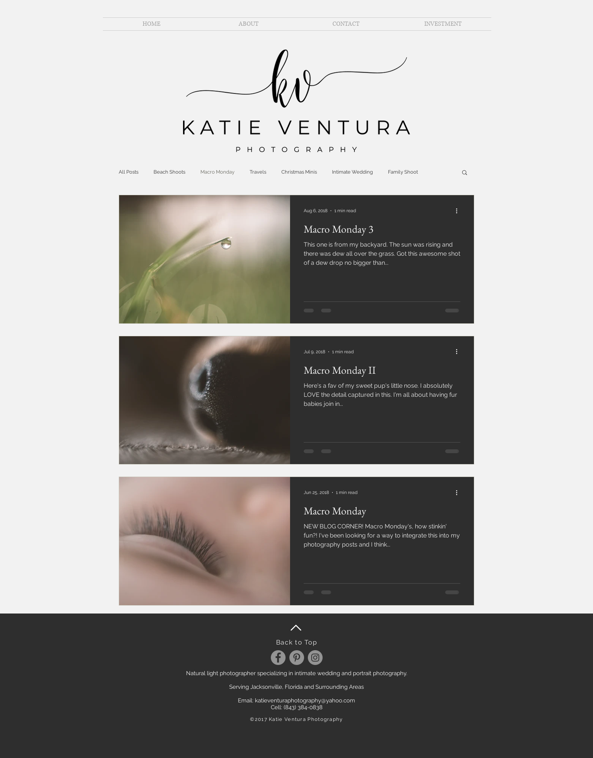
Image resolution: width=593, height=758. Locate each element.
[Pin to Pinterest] (259, 395)
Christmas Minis (299, 172)
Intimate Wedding (352, 172)
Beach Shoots (169, 172)
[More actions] (459, 210)
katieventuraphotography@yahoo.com (305, 700)
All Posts (128, 172)
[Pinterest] (296, 657)
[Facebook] (278, 657)
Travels (258, 172)
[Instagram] (315, 657)
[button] (464, 173)
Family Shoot (403, 172)
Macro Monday (217, 172)
